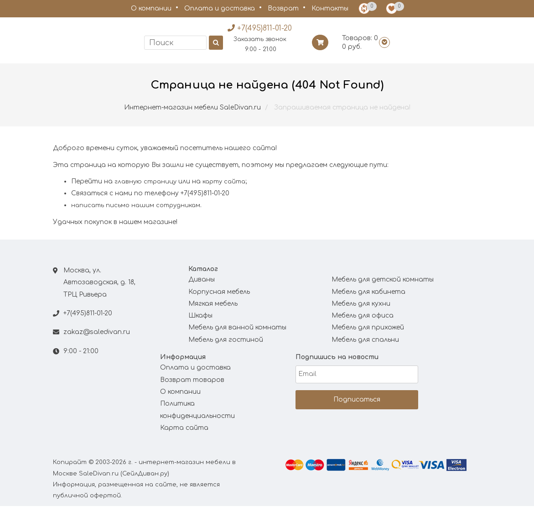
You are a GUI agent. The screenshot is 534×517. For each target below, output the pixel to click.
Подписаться (356, 410)
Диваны (201, 290)
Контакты (329, 8)
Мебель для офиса (363, 326)
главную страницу (145, 192)
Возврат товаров (192, 390)
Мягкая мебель (213, 314)
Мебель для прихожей (368, 338)
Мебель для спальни (365, 350)
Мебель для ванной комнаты (237, 338)
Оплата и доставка (219, 8)
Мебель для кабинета (368, 302)
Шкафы (200, 326)
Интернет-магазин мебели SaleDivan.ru (192, 118)
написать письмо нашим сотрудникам (135, 216)
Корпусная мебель (219, 302)
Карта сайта (184, 438)
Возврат (283, 8)
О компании (151, 8)
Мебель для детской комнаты (383, 290)
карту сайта (223, 192)
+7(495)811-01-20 (87, 324)
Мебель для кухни (361, 314)
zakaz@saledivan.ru (96, 342)
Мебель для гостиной (225, 350)
